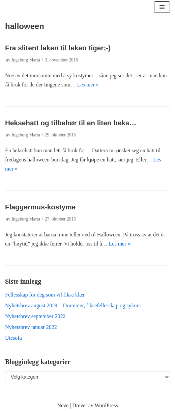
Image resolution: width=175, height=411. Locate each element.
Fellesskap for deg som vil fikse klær (45, 295)
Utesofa (13, 338)
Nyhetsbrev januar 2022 (31, 327)
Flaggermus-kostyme (40, 207)
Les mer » (88, 84)
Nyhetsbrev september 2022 (35, 316)
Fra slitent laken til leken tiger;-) (58, 48)
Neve (62, 405)
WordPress (106, 405)
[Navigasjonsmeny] (162, 7)
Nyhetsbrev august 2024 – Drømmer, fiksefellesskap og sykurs (73, 305)
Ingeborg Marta (25, 59)
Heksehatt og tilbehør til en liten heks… (70, 123)
